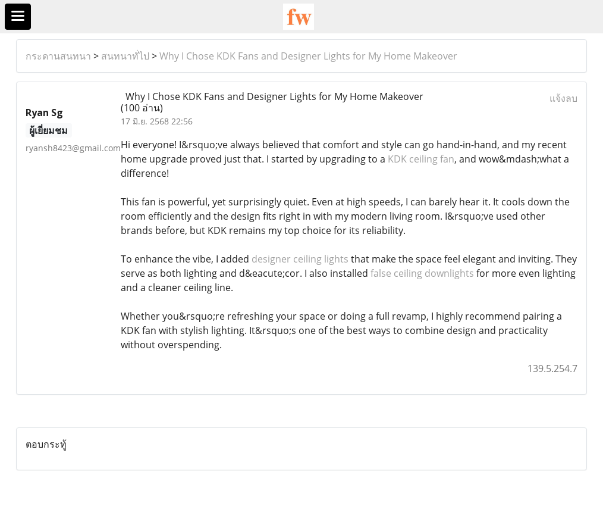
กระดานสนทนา (58, 56)
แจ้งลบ (563, 98)
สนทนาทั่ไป (125, 56)
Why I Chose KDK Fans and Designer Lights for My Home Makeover (308, 56)
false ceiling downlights (422, 273)
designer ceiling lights (300, 259)
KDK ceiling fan (421, 158)
